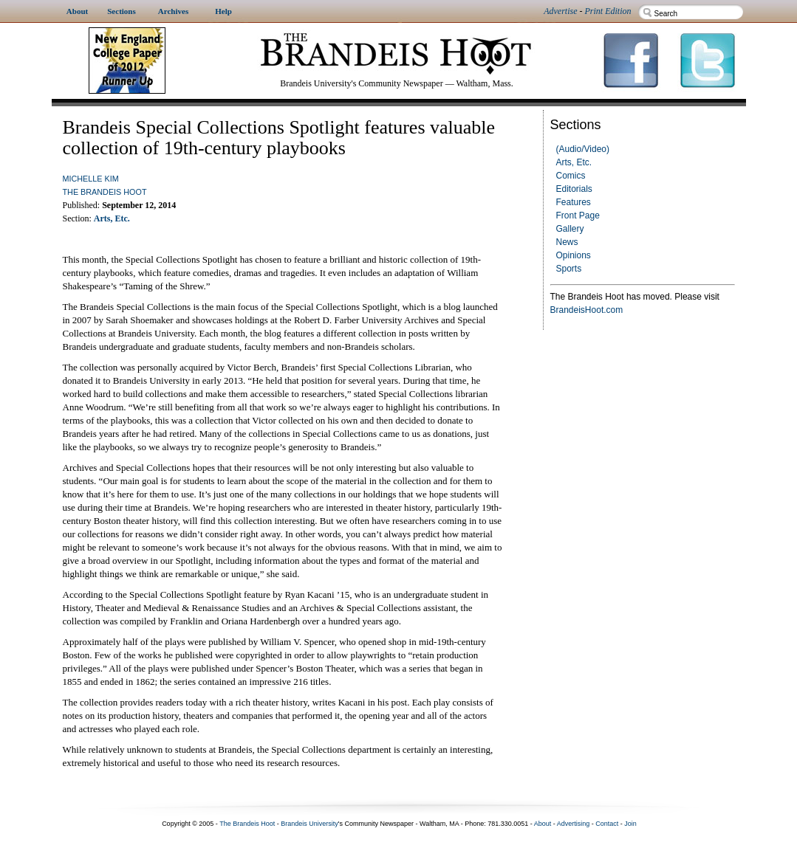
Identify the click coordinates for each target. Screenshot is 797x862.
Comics (571, 175)
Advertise (560, 11)
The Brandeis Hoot (105, 191)
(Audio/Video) (583, 149)
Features (573, 202)
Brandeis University (309, 823)
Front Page (578, 215)
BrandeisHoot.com (586, 310)
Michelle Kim (91, 178)
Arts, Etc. (574, 162)
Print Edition (608, 11)
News (567, 242)
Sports (569, 268)
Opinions (573, 255)
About (543, 823)
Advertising (573, 823)
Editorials (574, 189)
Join (630, 823)
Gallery (570, 229)
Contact (606, 823)
